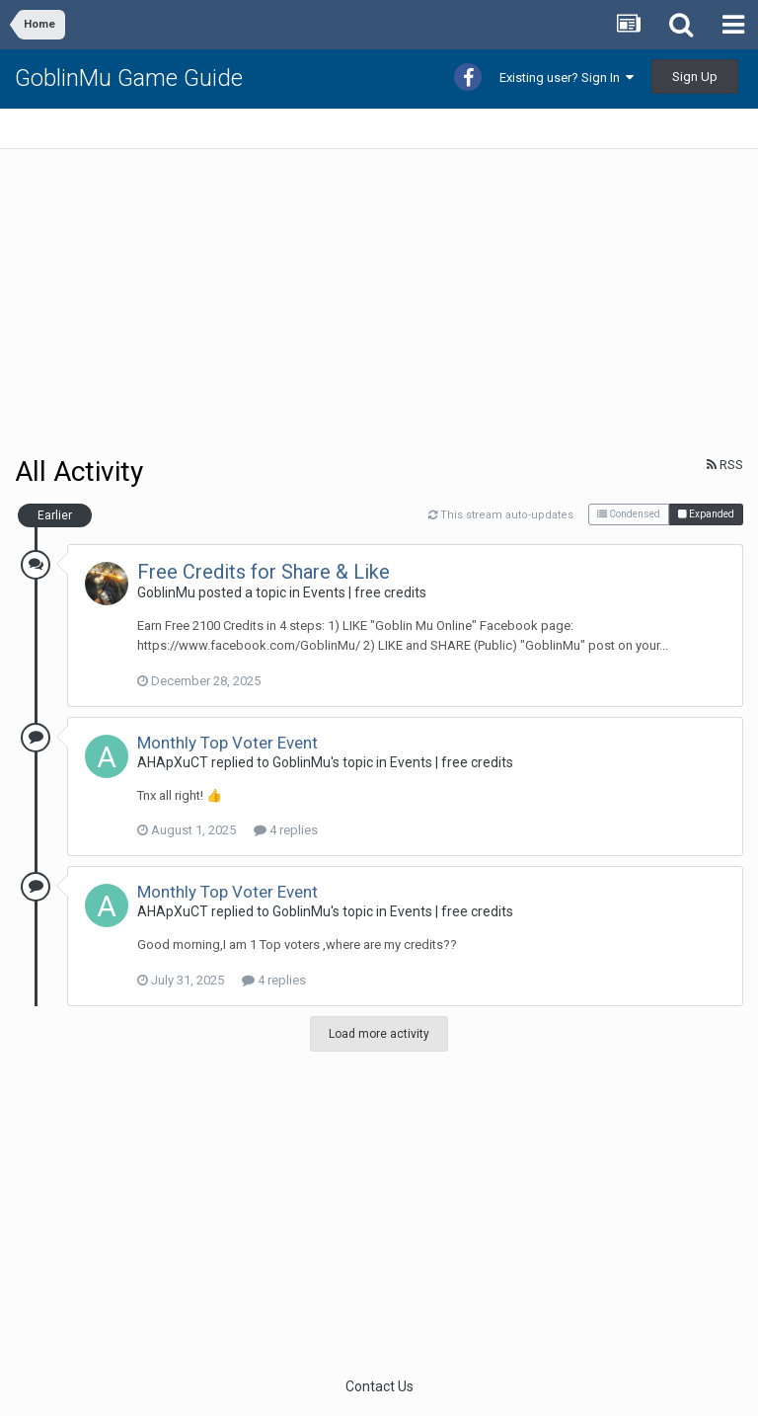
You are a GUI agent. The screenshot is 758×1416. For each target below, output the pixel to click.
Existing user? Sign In (566, 77)
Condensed (628, 514)
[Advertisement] (246, 302)
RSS (725, 464)
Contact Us (379, 1386)
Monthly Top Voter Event (227, 742)
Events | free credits (364, 592)
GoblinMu (166, 592)
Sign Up (695, 76)
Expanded (706, 514)
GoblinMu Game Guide (129, 78)
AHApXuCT (172, 762)
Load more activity (379, 1034)
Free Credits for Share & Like (263, 572)
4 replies (286, 830)
